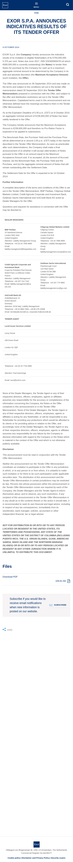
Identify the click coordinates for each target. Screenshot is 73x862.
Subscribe (60, 605)
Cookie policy (14, 858)
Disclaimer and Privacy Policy (36, 858)
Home (36, 13)
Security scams (58, 858)
